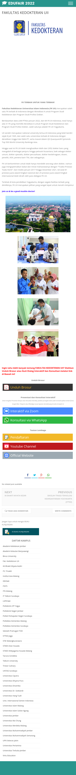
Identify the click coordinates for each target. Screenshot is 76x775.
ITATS (5, 586)
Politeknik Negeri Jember (13, 611)
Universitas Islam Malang (13, 705)
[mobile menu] (70, 3)
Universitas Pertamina (12, 745)
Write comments (63, 511)
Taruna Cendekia (10, 656)
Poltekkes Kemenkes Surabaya (15, 626)
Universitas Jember (11, 715)
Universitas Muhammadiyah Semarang (19, 735)
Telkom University (10, 661)
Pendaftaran (19, 437)
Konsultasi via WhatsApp (28, 420)
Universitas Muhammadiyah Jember (18, 730)
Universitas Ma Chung (12, 720)
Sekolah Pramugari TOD (13, 631)
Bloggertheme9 (50, 766)
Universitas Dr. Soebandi (13, 690)
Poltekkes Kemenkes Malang (14, 621)
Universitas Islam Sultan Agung (16, 710)
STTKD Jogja (8, 636)
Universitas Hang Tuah (12, 695)
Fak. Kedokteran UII (11, 561)
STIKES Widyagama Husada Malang (17, 651)
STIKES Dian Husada (11, 646)
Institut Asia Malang (11, 576)
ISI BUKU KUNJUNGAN (20, 532)
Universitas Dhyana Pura (13, 681)
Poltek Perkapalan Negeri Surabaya (17, 616)
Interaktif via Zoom (24, 411)
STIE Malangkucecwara (12, 641)
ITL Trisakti (7, 571)
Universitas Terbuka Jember (14, 750)
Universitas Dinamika (11, 686)
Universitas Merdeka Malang (14, 725)
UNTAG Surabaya (10, 671)
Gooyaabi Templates (37, 769)
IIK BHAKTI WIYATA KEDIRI (15, 495)
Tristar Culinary (9, 666)
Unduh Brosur (20, 387)
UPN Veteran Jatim (10, 740)
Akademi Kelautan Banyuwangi (16, 551)
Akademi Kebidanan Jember (14, 546)
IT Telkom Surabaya (11, 596)
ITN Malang (7, 591)
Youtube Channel (23, 446)
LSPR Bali (6, 601)
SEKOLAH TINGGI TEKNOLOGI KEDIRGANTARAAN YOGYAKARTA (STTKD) (58, 498)
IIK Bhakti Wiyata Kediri (12, 566)
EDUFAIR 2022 (26, 766)
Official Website (22, 455)
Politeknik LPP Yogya (11, 606)
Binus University (9, 556)
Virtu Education (9, 755)
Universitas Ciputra (11, 676)
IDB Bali (6, 581)
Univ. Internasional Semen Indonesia (18, 700)
